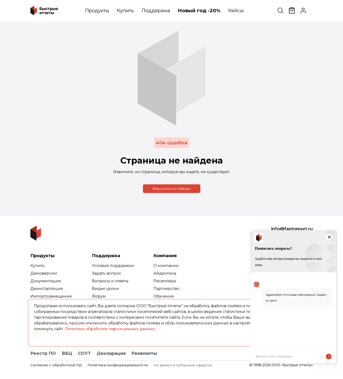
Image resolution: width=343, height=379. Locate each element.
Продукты (97, 10)
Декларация (111, 353)
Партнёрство (166, 288)
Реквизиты (144, 353)
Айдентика (164, 273)
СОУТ (84, 353)
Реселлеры (164, 281)
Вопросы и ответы (110, 281)
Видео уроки (105, 288)
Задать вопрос (106, 273)
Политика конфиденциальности (118, 365)
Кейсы (236, 10)
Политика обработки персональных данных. (110, 329)
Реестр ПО (43, 353)
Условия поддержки (113, 265)
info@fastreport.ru (292, 229)
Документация (45, 281)
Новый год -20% (199, 10)
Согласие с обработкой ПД (56, 365)
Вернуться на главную (171, 189)
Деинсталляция (46, 288)
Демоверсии (43, 273)
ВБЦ (67, 353)
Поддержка (155, 10)
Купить (125, 10)
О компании (166, 265)
